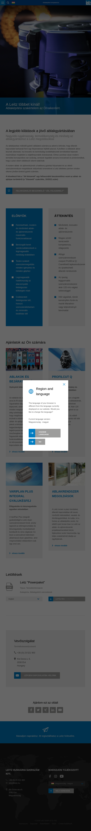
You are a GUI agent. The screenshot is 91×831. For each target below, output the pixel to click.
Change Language (44, 433)
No (40, 442)
